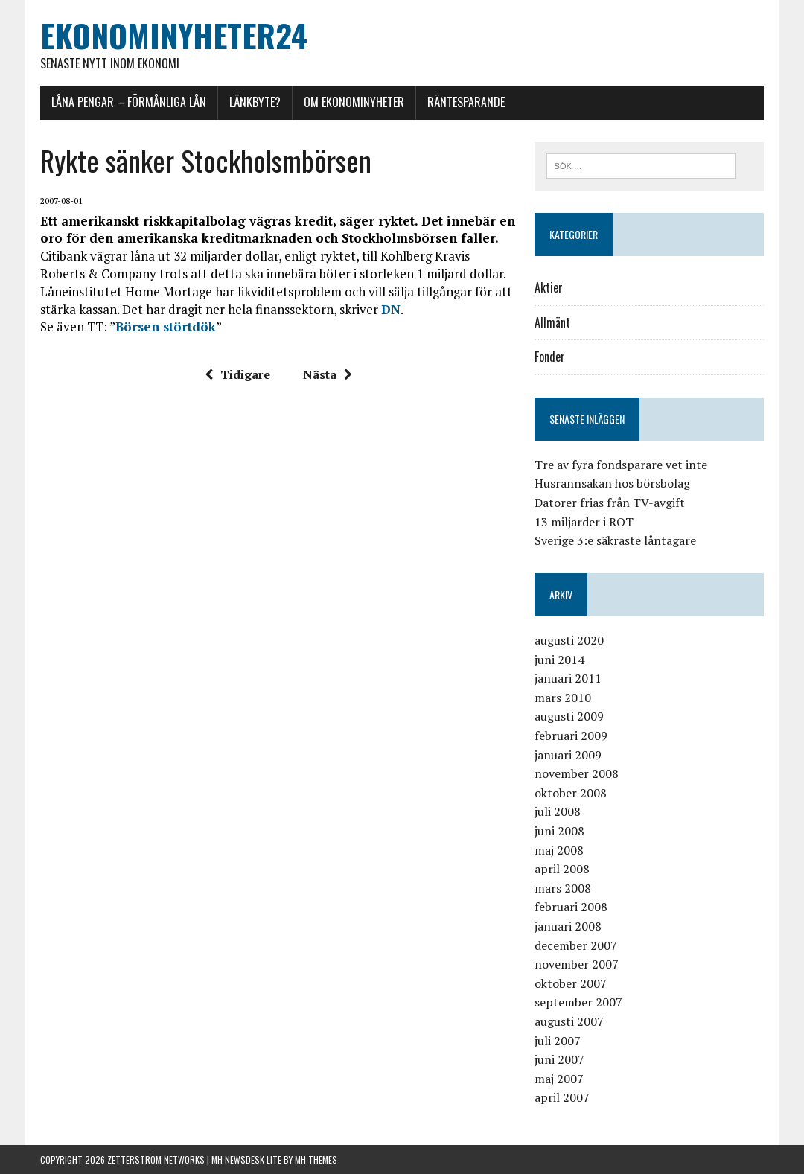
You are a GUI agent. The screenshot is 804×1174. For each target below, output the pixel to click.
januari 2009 (568, 755)
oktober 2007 (571, 983)
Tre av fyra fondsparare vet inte (621, 464)
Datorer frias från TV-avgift (610, 502)
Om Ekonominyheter (354, 102)
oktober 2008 (571, 793)
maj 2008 (559, 850)
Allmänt (552, 322)
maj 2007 (559, 1079)
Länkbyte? (255, 102)
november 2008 (577, 773)
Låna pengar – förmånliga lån (128, 102)
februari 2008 (571, 907)
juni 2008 (559, 831)
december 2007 (576, 945)
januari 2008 (568, 926)
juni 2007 (559, 1059)
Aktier (549, 287)
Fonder (550, 357)
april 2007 (562, 1097)
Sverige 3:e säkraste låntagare (615, 540)
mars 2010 (563, 697)
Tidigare (237, 374)
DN (391, 309)
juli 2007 (558, 1041)
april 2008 (562, 869)
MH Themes (316, 1159)
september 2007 (578, 1002)
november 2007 (577, 964)
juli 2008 (558, 811)
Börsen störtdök (165, 326)
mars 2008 (563, 888)
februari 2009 (571, 735)
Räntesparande (466, 102)
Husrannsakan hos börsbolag (612, 483)
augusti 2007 (569, 1021)
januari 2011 (568, 678)
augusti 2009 (569, 716)
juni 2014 (559, 659)
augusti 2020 (569, 640)
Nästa (327, 374)
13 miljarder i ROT (584, 522)
